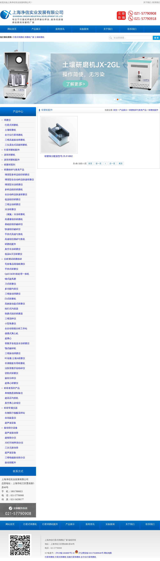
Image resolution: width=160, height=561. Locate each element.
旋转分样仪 (10, 378)
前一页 (98, 163)
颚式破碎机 (10, 348)
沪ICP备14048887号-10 (65, 553)
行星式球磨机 (19, 37)
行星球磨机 (49, 557)
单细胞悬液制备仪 (14, 393)
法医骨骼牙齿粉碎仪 (15, 368)
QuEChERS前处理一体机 (17, 274)
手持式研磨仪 (11, 269)
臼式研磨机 (10, 299)
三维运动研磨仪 (12, 204)
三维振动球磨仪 (12, 294)
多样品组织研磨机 (14, 189)
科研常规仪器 (10, 408)
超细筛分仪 (10, 438)
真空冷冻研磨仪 (12, 249)
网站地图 (108, 553)
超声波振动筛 (11, 433)
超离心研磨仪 (11, 383)
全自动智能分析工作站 (16, 328)
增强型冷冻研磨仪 (14, 184)
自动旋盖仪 (10, 418)
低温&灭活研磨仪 (13, 254)
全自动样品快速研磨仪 (16, 194)
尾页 (121, 163)
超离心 (8, 338)
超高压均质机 (11, 398)
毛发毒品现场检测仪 (15, 264)
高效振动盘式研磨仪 (15, 304)
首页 (115, 110)
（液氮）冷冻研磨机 (15, 214)
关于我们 (147, 2)
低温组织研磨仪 (12, 199)
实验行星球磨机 (73, 557)
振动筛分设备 (10, 428)
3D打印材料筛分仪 (14, 443)
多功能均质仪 (11, 289)
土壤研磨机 (39, 37)
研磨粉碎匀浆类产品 (14, 169)
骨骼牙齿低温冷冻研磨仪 (17, 343)
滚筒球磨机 (9, 155)
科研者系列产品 (12, 388)
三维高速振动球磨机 (15, 140)
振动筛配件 (10, 462)
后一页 (112, 163)
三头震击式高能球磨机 (16, 145)
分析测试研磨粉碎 (13, 259)
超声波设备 (10, 423)
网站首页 (12, 29)
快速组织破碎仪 (12, 229)
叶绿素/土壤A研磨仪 (15, 358)
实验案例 (84, 29)
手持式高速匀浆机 (14, 234)
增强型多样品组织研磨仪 (17, 174)
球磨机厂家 (29, 37)
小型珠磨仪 (10, 323)
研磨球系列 (9, 165)
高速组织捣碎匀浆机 (15, 239)
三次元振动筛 (11, 447)
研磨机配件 (10, 244)
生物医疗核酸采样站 (15, 413)
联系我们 (156, 2)
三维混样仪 (10, 318)
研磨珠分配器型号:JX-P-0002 (58, 156)
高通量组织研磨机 (14, 219)
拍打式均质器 (11, 308)
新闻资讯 (60, 29)
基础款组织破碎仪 (14, 224)
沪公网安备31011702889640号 (89, 553)
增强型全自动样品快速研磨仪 (19, 179)
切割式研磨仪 (11, 373)
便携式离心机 (11, 333)
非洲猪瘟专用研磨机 (15, 363)
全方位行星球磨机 (14, 135)
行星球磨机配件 (12, 150)
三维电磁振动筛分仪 (15, 457)
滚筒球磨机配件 (12, 160)
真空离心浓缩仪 (12, 403)
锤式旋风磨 (10, 279)
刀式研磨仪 (10, 284)
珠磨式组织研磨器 (14, 313)
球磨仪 (7, 120)
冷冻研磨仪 (10, 209)
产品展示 (36, 29)
